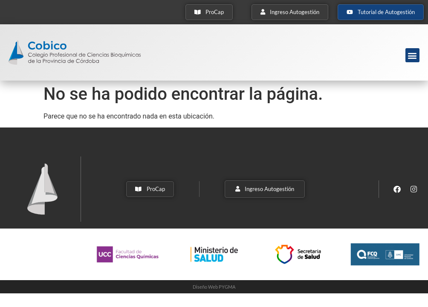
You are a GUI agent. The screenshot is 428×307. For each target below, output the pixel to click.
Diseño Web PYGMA (214, 287)
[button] (412, 55)
